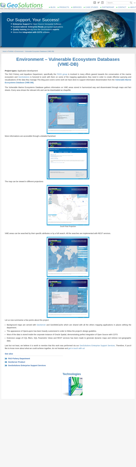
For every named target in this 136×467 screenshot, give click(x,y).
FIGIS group (62, 74)
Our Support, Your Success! (33, 19)
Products (64, 7)
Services (77, 7)
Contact (122, 7)
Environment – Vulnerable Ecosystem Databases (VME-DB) (34, 51)
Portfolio (11, 51)
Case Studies (91, 7)
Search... (131, 3)
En (135, 3)
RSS (94, 2)
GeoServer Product (16, 362)
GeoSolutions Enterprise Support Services (97, 345)
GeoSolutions (24, 77)
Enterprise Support (21, 24)
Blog (53, 7)
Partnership (108, 7)
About (133, 7)
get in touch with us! (76, 348)
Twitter (98, 2)
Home (5, 51)
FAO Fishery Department (19, 358)
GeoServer (41, 325)
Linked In (102, 2)
